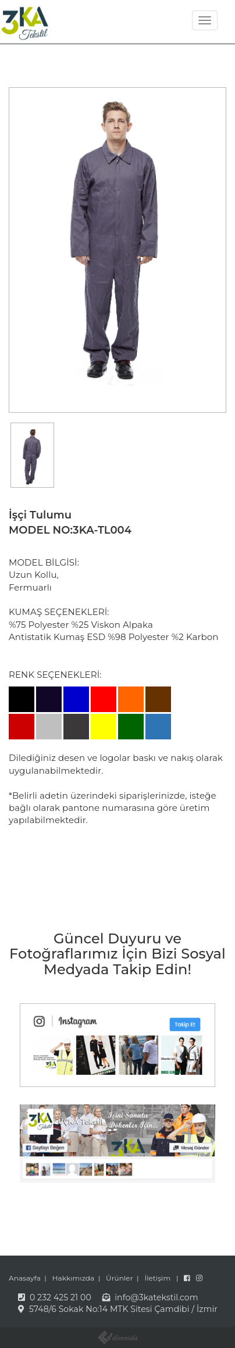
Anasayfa (25, 1278)
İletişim (157, 1278)
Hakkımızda (73, 1278)
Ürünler (119, 1278)
